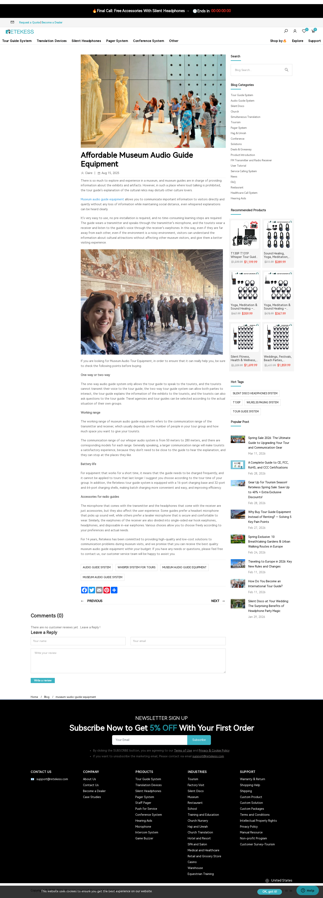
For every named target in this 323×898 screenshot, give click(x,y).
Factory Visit (196, 785)
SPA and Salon (197, 844)
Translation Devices (52, 41)
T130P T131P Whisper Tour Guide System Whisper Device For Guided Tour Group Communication (244, 255)
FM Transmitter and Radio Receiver (251, 160)
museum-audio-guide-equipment (76, 697)
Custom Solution (251, 802)
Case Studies (92, 797)
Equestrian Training (201, 874)
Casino (192, 862)
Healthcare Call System (244, 192)
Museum (193, 797)
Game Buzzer (144, 838)
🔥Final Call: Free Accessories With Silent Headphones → (141, 11)
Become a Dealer (52, 22)
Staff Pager (143, 802)
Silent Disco (237, 106)
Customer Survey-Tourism (257, 844)
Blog (46, 697)
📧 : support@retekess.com (49, 779)
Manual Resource (251, 832)
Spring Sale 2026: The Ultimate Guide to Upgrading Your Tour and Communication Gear (269, 442)
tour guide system (246, 411)
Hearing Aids (238, 198)
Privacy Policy (249, 826)
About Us (89, 779)
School (192, 808)
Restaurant (237, 187)
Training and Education (203, 814)
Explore (297, 41)
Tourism (236, 122)
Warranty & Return (252, 779)
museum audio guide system (102, 577)
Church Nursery (198, 820)
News (234, 176)
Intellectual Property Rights (258, 820)
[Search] (258, 70)
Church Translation (200, 832)
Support (314, 41)
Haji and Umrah (198, 826)
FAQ (233, 182)
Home (34, 697)
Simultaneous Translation (245, 117)
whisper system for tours (136, 567)
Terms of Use (183, 750)
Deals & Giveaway (241, 149)
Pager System (117, 41)
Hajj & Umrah (238, 133)
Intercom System (146, 832)
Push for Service (146, 808)
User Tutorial (238, 165)
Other (173, 41)
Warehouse (195, 868)
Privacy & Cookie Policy (214, 750)
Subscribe (199, 740)
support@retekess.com (208, 756)
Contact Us (91, 785)
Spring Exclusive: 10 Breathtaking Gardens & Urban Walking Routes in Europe (269, 541)
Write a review (42, 680)
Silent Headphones (86, 41)
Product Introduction (243, 155)
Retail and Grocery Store (204, 856)
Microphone (143, 826)
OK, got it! (269, 891)
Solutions (236, 144)
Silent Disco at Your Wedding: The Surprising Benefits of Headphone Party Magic (268, 606)
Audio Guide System (97, 567)
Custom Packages (252, 808)
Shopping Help (250, 785)
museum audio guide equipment (184, 567)
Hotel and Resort (199, 838)
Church (235, 111)
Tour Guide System (17, 41)
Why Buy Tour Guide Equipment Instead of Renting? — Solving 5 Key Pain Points (269, 516)
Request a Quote (29, 22)
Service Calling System (244, 171)
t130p (236, 402)
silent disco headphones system (255, 393)
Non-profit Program (253, 838)
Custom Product (251, 797)
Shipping (246, 791)
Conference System (148, 41)
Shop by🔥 (278, 41)
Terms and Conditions (255, 814)
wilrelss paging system (263, 402)
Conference (237, 138)
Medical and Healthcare (203, 850)
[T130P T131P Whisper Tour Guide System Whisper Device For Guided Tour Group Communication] (245, 234)
